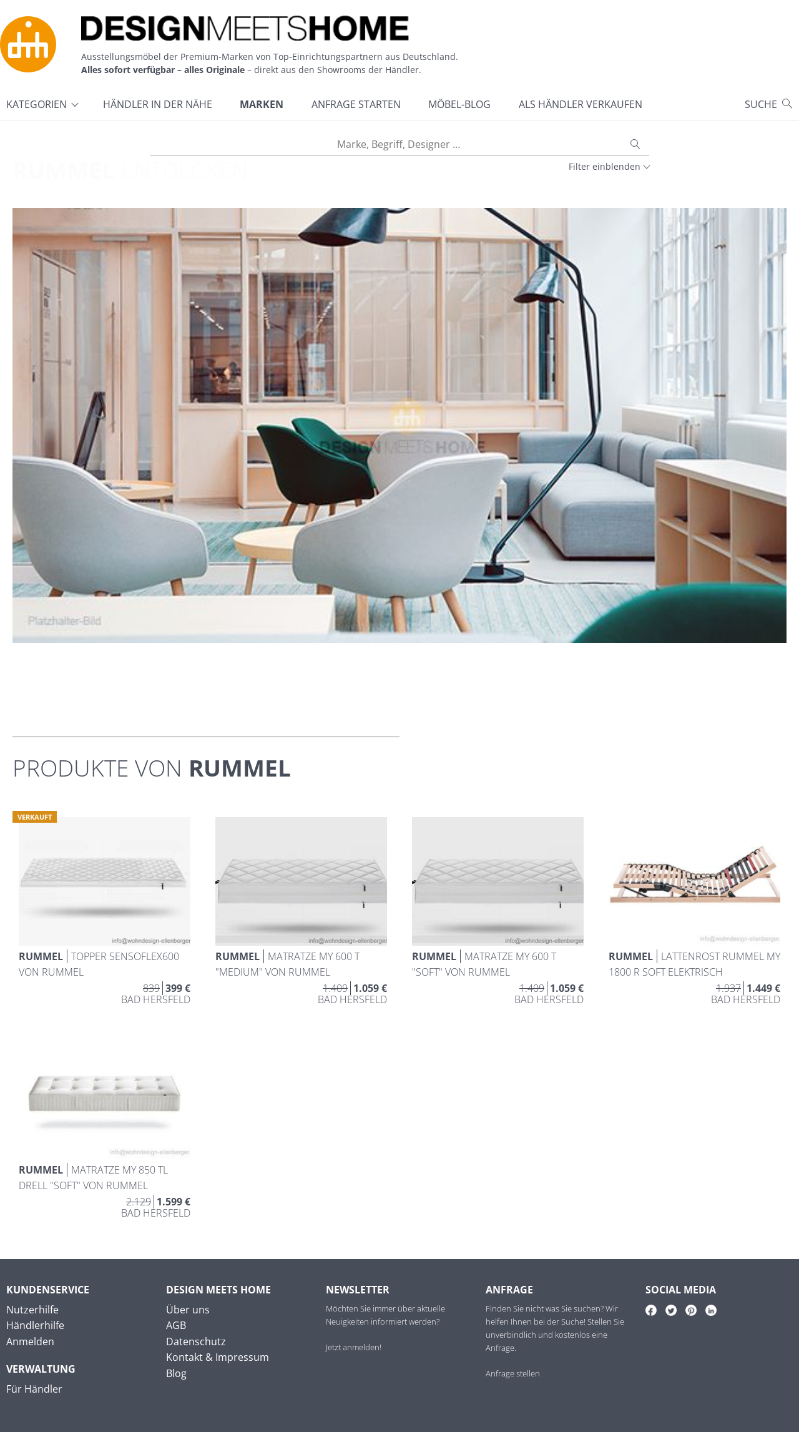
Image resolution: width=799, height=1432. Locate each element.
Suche (761, 104)
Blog (176, 1373)
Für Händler (34, 1389)
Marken (261, 104)
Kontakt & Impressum (217, 1357)
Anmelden (30, 1341)
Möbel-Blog (459, 104)
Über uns (188, 1310)
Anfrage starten (356, 104)
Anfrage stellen (513, 1373)
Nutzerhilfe (32, 1310)
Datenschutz (196, 1341)
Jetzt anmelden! (353, 1347)
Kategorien (36, 104)
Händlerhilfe (35, 1325)
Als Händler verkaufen (580, 104)
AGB (176, 1325)
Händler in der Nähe (157, 104)
